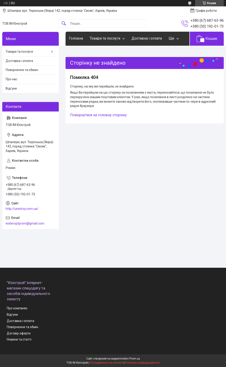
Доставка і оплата (147, 38)
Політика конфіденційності (142, 362)
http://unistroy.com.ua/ (22, 209)
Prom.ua (134, 358)
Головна (76, 38)
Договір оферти (19, 333)
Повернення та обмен (22, 70)
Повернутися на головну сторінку (98, 115)
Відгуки (11, 88)
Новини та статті (19, 339)
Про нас (11, 79)
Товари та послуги (105, 38)
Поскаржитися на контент (106, 362)
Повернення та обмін (22, 327)
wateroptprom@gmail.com (25, 223)
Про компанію (17, 308)
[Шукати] (64, 23)
